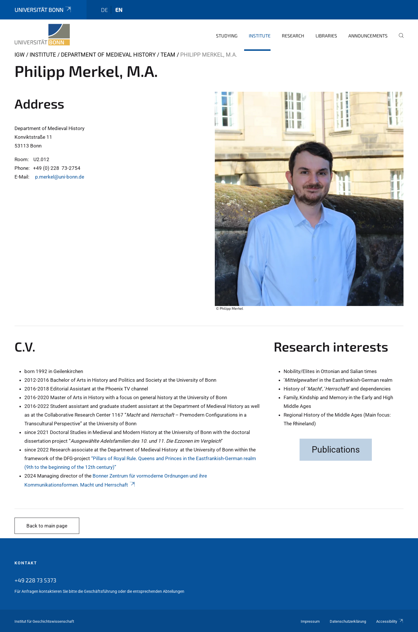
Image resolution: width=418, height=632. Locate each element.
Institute (260, 35)
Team (168, 54)
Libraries (326, 35)
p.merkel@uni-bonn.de (59, 177)
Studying (226, 35)
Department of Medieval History (108, 54)
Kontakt (26, 563)
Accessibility (389, 621)
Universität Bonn (43, 9)
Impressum (310, 621)
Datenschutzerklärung (348, 621)
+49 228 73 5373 (35, 580)
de (104, 9)
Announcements (368, 35)
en (118, 9)
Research (293, 35)
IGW (20, 54)
